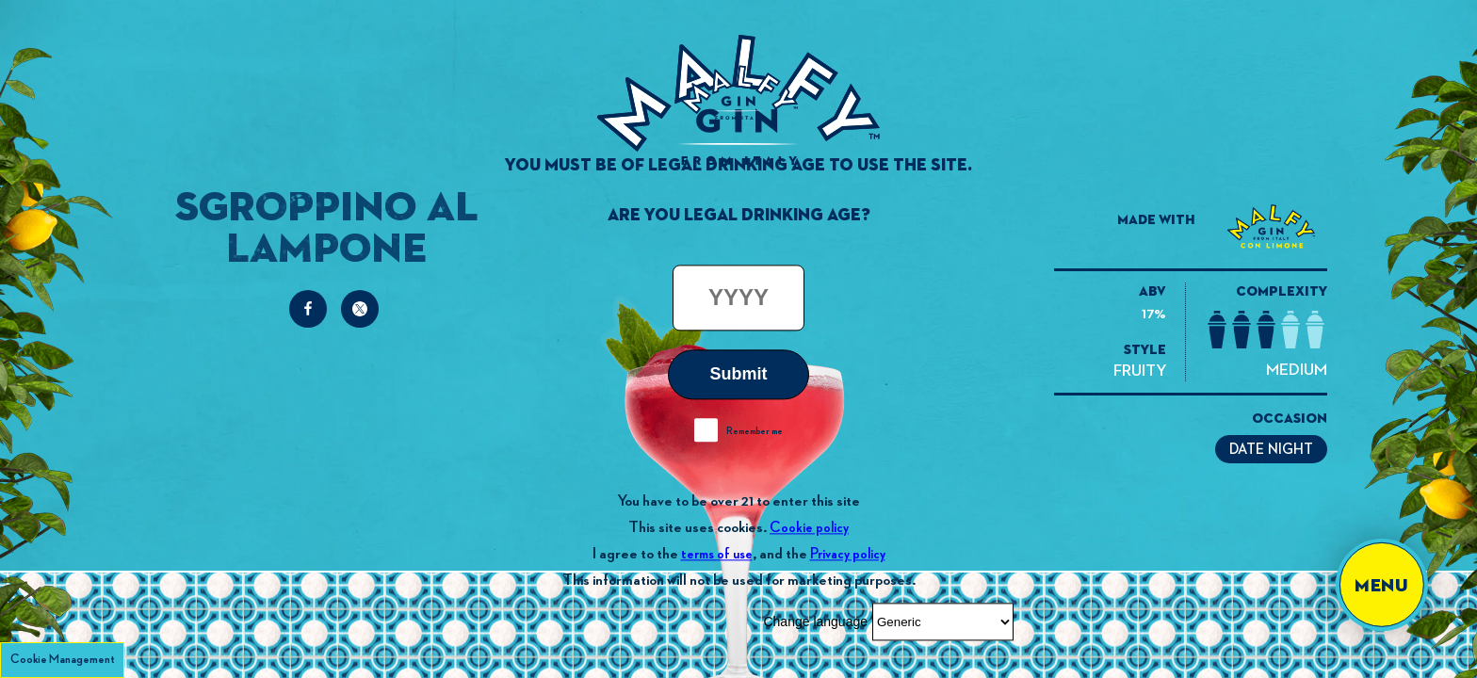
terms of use (717, 554)
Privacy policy (847, 554)
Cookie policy (809, 528)
